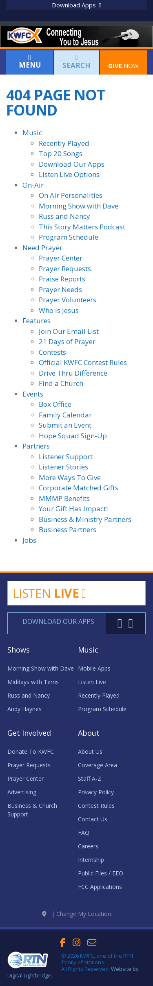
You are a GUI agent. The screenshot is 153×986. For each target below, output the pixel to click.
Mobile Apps (94, 668)
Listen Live (92, 682)
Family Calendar (65, 414)
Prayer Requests (65, 268)
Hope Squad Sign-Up (73, 435)
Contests (52, 352)
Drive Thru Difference (73, 373)
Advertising (21, 792)
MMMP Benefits (64, 498)
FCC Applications (100, 887)
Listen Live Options (69, 174)
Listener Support (66, 456)
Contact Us (92, 819)
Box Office (55, 404)
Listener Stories (63, 466)
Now (123, 61)
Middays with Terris (33, 682)
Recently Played (64, 143)
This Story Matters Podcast (82, 226)
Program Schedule (68, 237)
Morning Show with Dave (78, 206)
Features (36, 320)
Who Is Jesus (59, 310)
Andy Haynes (24, 709)
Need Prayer (42, 247)
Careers (88, 846)
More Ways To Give (70, 477)
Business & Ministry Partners (85, 519)
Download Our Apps (71, 164)
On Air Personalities (70, 195)
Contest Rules (96, 805)
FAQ (83, 832)
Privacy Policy (96, 792)
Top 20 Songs (60, 153)
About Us (90, 751)
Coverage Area (97, 765)
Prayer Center (60, 258)
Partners (36, 446)
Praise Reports (62, 278)
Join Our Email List (69, 331)
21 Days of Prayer (67, 341)
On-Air (33, 185)
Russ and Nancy (64, 216)
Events (32, 394)
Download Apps (76, 5)
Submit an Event (65, 425)
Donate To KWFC (30, 751)
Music (32, 132)
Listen (49, 593)
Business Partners (67, 529)
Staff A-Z (89, 778)
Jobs (29, 540)
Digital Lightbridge (29, 975)
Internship (91, 860)
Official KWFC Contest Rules (83, 362)
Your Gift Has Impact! (73, 508)
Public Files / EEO (100, 873)
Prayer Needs (60, 289)
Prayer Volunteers (67, 299)
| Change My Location (76, 914)
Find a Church (61, 383)
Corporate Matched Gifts (78, 487)
